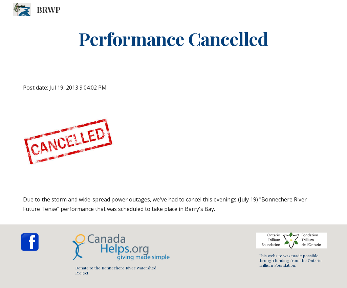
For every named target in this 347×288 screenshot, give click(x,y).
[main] (173, 38)
